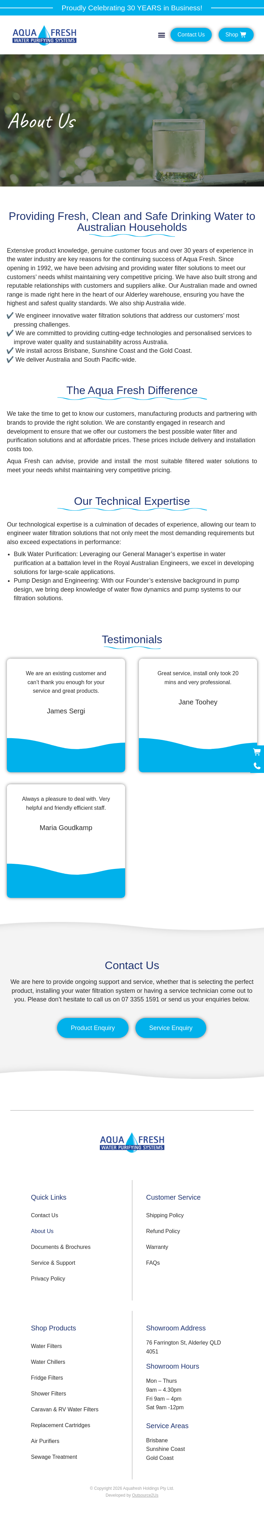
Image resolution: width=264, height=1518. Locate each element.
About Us (42, 1231)
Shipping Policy (165, 1215)
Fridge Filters (47, 1378)
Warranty (157, 1247)
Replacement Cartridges (60, 1425)
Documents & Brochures (60, 1247)
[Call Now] (257, 766)
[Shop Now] (257, 752)
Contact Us (44, 1215)
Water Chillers (48, 1362)
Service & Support (53, 1263)
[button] (161, 34)
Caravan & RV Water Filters (65, 1409)
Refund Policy (163, 1231)
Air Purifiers (45, 1441)
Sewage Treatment (54, 1457)
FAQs (153, 1263)
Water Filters (46, 1346)
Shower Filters (48, 1394)
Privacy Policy (48, 1279)
